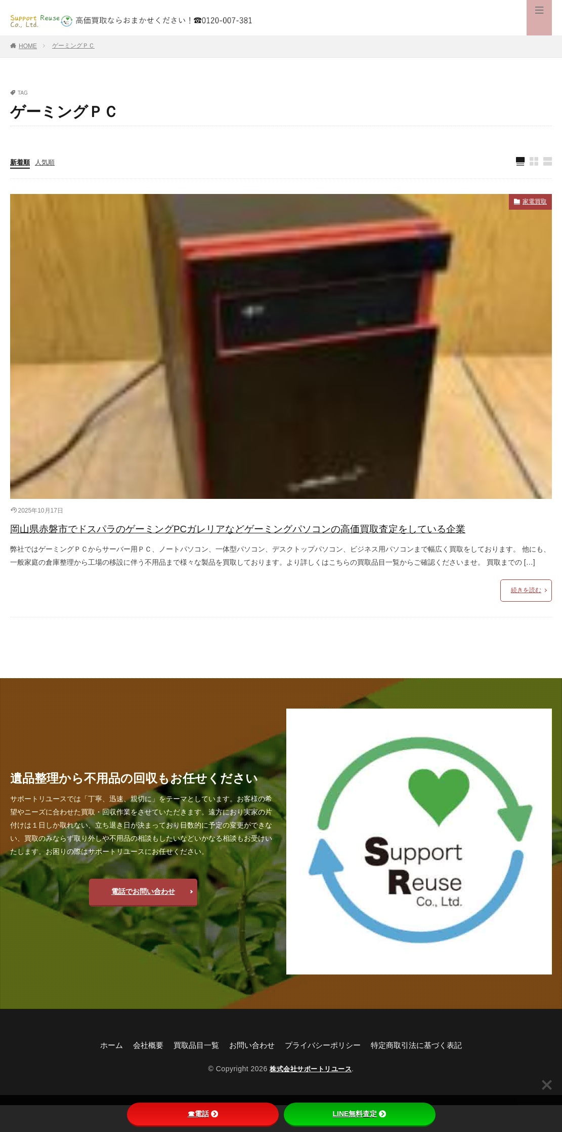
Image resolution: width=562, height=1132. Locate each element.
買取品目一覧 (191, 1071)
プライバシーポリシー (324, 1071)
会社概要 (140, 1071)
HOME (28, 46)
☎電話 (203, 1114)
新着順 (20, 163)
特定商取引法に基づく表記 (423, 1071)
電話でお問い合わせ (143, 917)
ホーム (102, 1071)
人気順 (47, 163)
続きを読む (526, 616)
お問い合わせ (250, 1071)
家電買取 (532, 204)
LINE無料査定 (359, 1114)
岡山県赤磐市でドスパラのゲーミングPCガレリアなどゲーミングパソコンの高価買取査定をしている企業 (280, 542)
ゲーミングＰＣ (73, 45)
